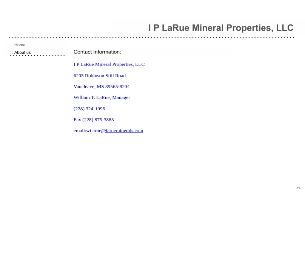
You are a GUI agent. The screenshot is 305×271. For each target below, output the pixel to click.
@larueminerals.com (122, 130)
